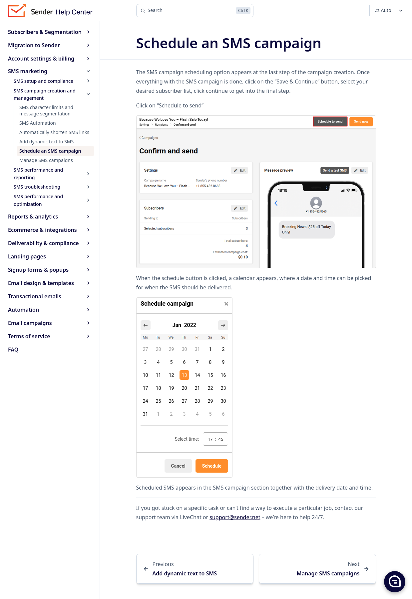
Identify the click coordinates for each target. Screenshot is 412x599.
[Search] (194, 10)
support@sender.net (234, 517)
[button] (394, 581)
